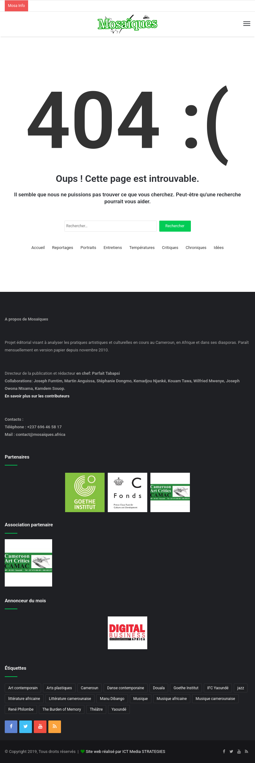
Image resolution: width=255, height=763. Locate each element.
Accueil (38, 247)
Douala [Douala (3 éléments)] (159, 688)
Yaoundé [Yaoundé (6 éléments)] (119, 709)
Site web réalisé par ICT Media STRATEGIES (125, 751)
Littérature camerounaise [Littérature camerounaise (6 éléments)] (70, 699)
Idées (218, 247)
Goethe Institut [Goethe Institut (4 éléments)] (185, 688)
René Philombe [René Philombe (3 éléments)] (20, 709)
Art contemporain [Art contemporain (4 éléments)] (23, 688)
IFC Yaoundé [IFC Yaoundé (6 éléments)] (217, 688)
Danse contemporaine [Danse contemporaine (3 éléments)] (125, 688)
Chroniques (195, 247)
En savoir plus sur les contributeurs (37, 396)
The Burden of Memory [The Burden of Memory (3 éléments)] (61, 709)
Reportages (62, 247)
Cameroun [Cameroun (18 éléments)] (89, 688)
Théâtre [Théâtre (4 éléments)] (96, 709)
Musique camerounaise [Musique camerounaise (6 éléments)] (215, 699)
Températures (142, 247)
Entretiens (113, 247)
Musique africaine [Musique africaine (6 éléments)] (172, 699)
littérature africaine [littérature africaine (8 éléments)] (24, 699)
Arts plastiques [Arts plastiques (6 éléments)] (59, 688)
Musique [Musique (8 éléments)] (140, 699)
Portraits (88, 247)
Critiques (170, 247)
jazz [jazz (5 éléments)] (240, 688)
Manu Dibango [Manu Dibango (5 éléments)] (112, 699)
